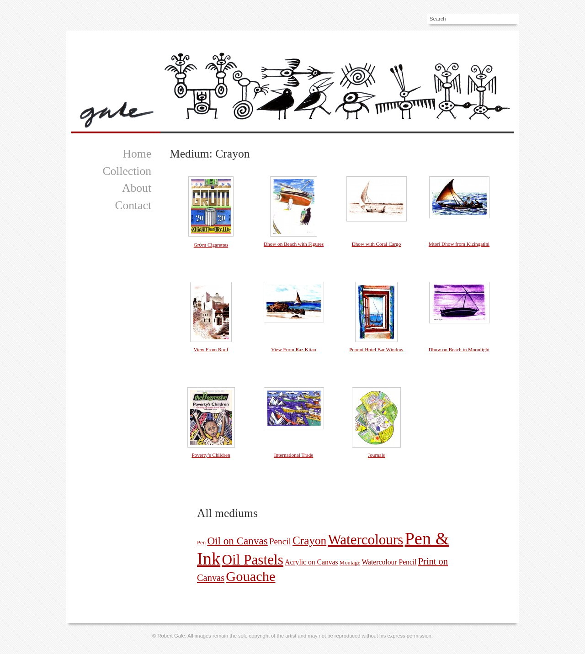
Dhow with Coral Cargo (376, 244)
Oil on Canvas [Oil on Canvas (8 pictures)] (237, 541)
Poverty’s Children (210, 455)
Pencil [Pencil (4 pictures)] (280, 541)
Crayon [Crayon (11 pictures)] (309, 540)
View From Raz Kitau (293, 349)
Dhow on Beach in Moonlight (459, 349)
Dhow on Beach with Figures (294, 244)
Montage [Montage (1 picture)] (350, 562)
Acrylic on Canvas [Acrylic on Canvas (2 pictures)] (311, 562)
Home (136, 153)
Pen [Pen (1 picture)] (201, 542)
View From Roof (211, 349)
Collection (126, 171)
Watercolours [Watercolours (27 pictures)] (365, 540)
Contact (133, 205)
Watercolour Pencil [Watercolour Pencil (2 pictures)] (389, 562)
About (136, 188)
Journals (376, 455)
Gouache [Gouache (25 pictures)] (250, 576)
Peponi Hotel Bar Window (376, 349)
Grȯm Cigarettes (211, 245)
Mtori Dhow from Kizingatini (459, 244)
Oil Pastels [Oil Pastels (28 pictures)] (252, 560)
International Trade (293, 455)
